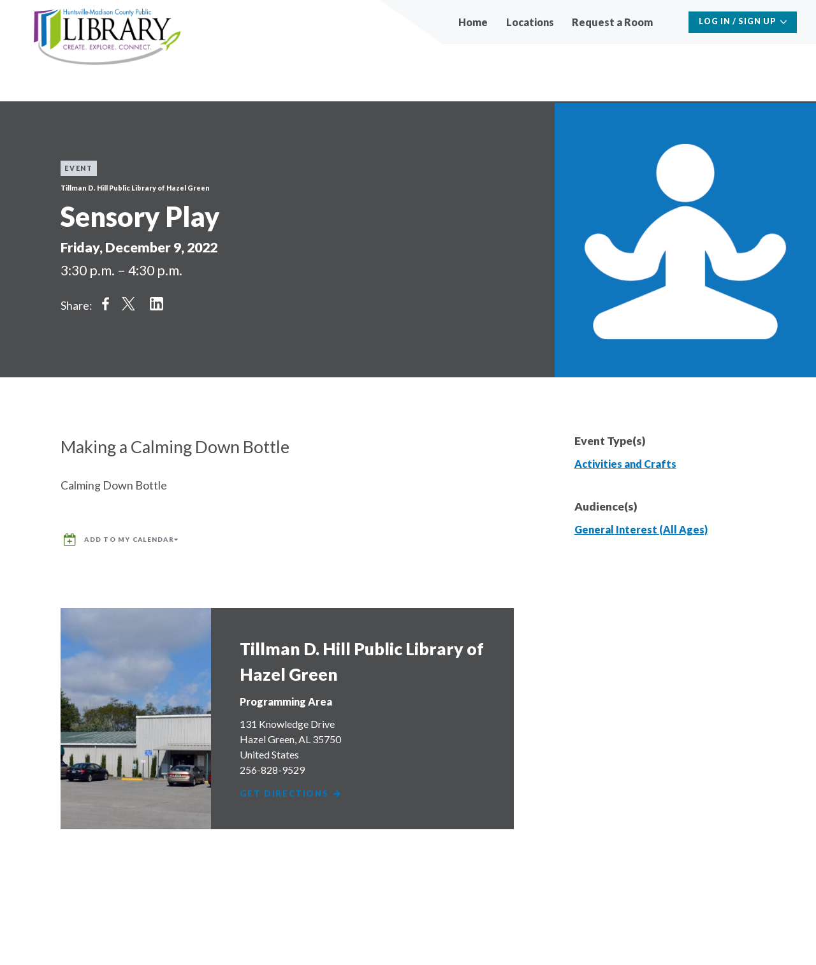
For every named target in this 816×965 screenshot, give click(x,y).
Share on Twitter (128, 303)
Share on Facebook (105, 303)
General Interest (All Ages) (641, 529)
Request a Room (612, 22)
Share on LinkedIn (156, 303)
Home (473, 22)
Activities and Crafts (625, 464)
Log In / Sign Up (737, 21)
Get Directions (293, 787)
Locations (530, 22)
